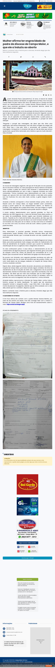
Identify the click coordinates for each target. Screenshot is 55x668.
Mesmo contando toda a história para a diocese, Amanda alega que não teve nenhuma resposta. (26, 54)
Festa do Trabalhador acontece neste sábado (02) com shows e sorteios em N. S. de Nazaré (26, 594)
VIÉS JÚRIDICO (13, 22)
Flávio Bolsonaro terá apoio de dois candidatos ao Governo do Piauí (47, 26)
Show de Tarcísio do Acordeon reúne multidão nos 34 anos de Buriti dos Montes (26, 587)
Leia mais (42, 666)
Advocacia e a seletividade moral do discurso (13, 25)
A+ (48, 98)
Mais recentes (27, 582)
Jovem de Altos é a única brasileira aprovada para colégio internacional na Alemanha (27, 600)
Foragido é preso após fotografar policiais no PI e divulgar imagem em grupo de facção (27, 612)
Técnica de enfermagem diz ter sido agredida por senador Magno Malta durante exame (27, 606)
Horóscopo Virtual (27, 561)
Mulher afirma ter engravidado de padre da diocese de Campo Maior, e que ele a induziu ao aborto (27, 45)
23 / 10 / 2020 (19, 34)
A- (51, 98)
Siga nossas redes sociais (27, 546)
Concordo (49, 665)
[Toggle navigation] (4, 6)
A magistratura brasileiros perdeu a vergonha (30, 26)
